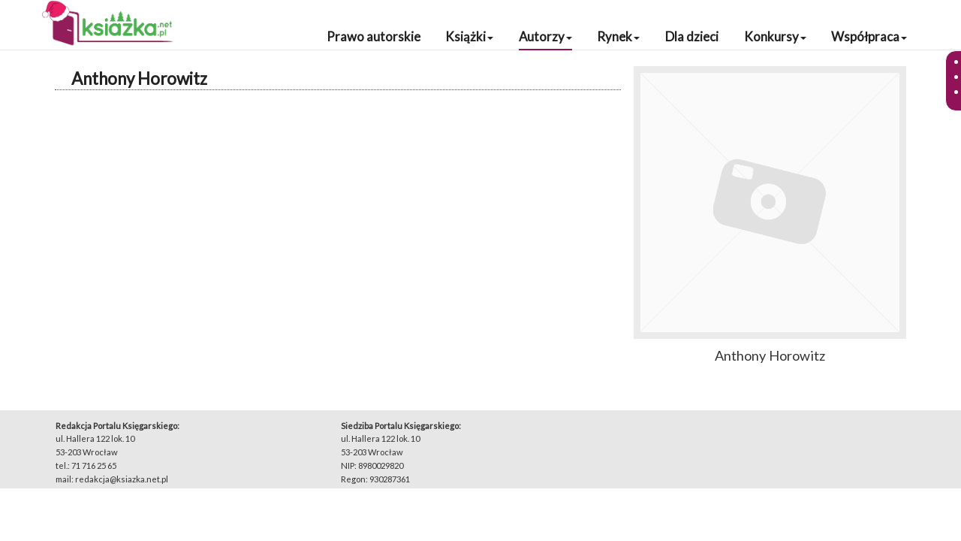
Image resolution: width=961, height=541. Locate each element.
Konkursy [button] (775, 36)
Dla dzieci (691, 36)
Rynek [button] (618, 36)
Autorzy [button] (545, 36)
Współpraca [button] (869, 36)
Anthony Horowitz (139, 78)
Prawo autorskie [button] (373, 36)
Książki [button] (469, 36)
